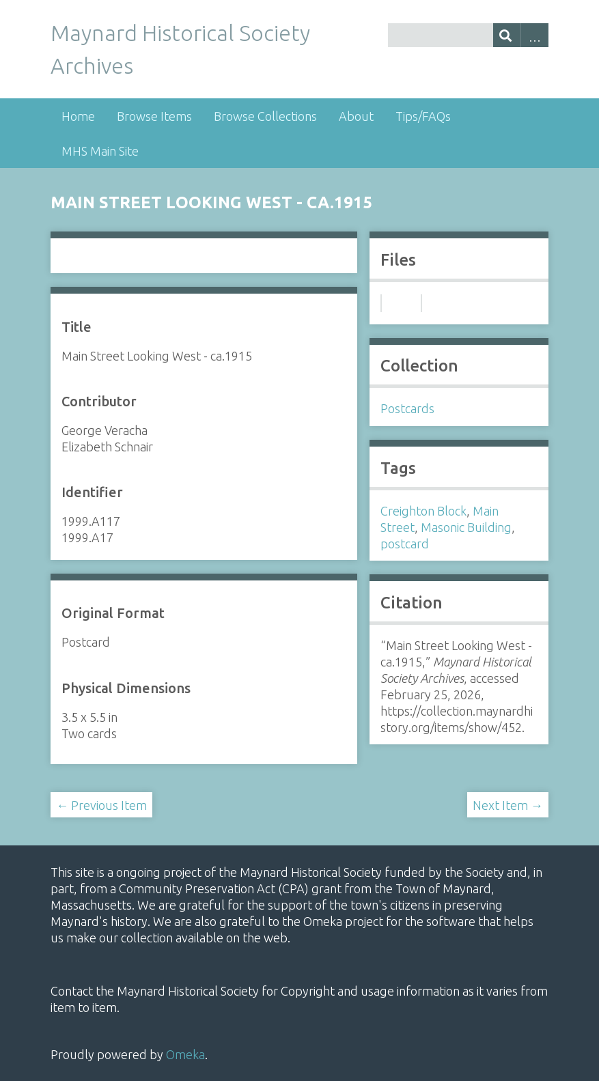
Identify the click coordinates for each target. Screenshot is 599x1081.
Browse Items (154, 116)
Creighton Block (423, 511)
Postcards (407, 408)
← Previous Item (101, 805)
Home (78, 116)
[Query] (468, 35)
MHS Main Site (100, 151)
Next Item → (508, 805)
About (356, 116)
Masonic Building (466, 527)
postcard (404, 543)
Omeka (185, 1054)
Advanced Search (534, 35)
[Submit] (507, 35)
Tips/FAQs (423, 116)
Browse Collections (265, 116)
